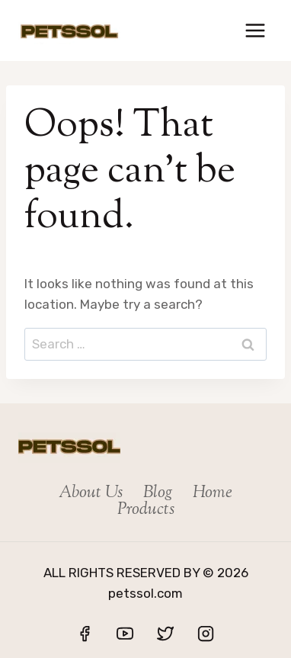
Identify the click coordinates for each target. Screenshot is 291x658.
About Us (91, 493)
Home (212, 493)
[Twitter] (165, 633)
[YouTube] (125, 633)
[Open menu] (255, 30)
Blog (158, 493)
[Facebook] (84, 633)
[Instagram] (205, 633)
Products (145, 510)
